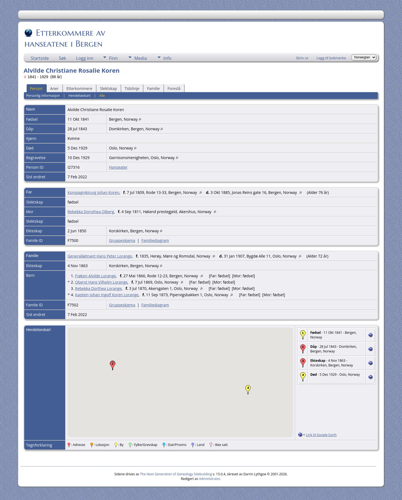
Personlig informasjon (43, 95)
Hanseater (118, 167)
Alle (102, 95)
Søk (62, 58)
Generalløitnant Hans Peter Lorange (100, 256)
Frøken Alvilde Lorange (95, 275)
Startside (40, 58)
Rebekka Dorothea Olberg (91, 211)
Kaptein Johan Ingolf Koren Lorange (106, 294)
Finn (113, 58)
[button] (112, 365)
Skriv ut (302, 57)
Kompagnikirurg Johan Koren (93, 192)
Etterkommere (79, 88)
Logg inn (84, 58)
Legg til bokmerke (331, 57)
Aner (54, 88)
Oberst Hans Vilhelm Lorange (101, 282)
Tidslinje (132, 88)
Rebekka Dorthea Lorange (98, 288)
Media (140, 58)
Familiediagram (155, 240)
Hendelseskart (79, 95)
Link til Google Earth (321, 435)
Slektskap (108, 88)
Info (167, 58)
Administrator (209, 478)
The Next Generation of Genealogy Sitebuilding (176, 474)
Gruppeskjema (122, 240)
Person (36, 88)
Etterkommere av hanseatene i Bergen (64, 38)
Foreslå (174, 88)
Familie (153, 88)
